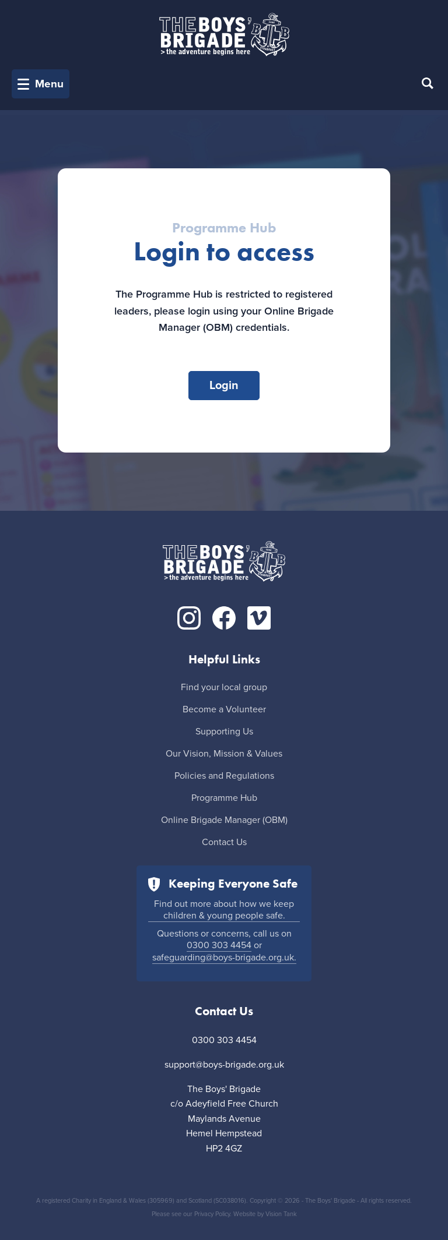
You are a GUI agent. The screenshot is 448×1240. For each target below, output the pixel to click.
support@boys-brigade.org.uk (224, 1065)
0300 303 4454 (219, 945)
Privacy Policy (212, 1214)
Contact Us (224, 842)
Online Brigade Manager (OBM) (224, 820)
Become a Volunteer (224, 709)
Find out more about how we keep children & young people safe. (224, 909)
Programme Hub (224, 798)
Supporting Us (224, 731)
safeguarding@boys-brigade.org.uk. (224, 957)
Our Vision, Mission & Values (224, 753)
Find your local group (224, 687)
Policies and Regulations (224, 776)
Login (224, 386)
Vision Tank (281, 1214)
